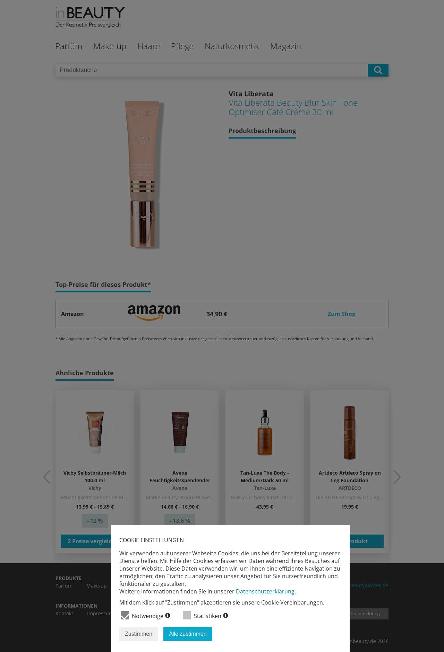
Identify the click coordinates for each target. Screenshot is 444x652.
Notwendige (145, 615)
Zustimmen (138, 634)
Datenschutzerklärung (265, 591)
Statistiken (205, 615)
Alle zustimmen (187, 634)
